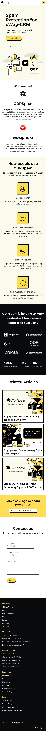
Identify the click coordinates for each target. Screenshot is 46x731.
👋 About (5, 626)
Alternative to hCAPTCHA (11, 660)
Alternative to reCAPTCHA (11, 657)
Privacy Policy (7, 704)
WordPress (6, 676)
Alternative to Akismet (10, 654)
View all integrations (9, 692)
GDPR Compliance (8, 707)
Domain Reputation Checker (12, 638)
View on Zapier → (14, 38)
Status (4, 620)
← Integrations (11, 46)
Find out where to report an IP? (13, 645)
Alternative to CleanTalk (10, 667)
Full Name (10, 544)
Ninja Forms (6, 682)
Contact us (6, 623)
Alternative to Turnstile (10, 664)
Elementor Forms (8, 689)
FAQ (3, 617)
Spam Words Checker (10, 635)
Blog (3, 610)
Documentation (8, 613)
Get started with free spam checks (23, 510)
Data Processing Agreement (12, 710)
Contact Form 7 (7, 685)
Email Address (14, 553)
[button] (43, 2)
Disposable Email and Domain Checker (16, 642)
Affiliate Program (8, 607)
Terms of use (7, 701)
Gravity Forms (7, 679)
